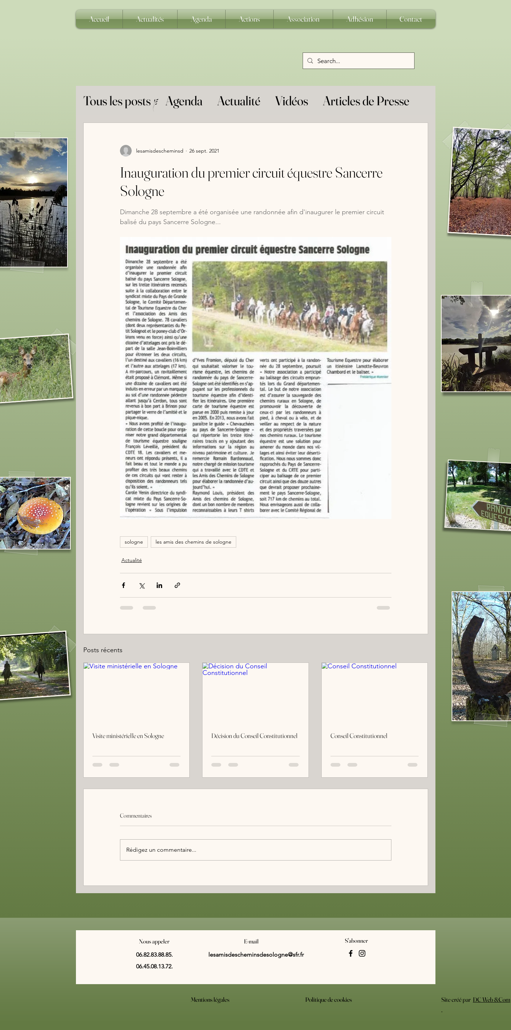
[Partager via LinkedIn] (159, 585)
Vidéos (291, 101)
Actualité (238, 101)
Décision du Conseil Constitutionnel (254, 735)
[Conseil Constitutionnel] (375, 692)
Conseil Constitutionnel (359, 735)
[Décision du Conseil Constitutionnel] (255, 692)
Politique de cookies (328, 999)
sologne (134, 541)
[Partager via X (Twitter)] (141, 585)
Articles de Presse (366, 101)
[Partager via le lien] (177, 585)
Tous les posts (117, 101)
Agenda (183, 101)
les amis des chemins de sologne (193, 541)
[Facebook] (350, 953)
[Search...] (358, 61)
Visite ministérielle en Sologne (128, 735)
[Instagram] (362, 953)
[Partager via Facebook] (123, 585)
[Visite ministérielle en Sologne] (137, 692)
